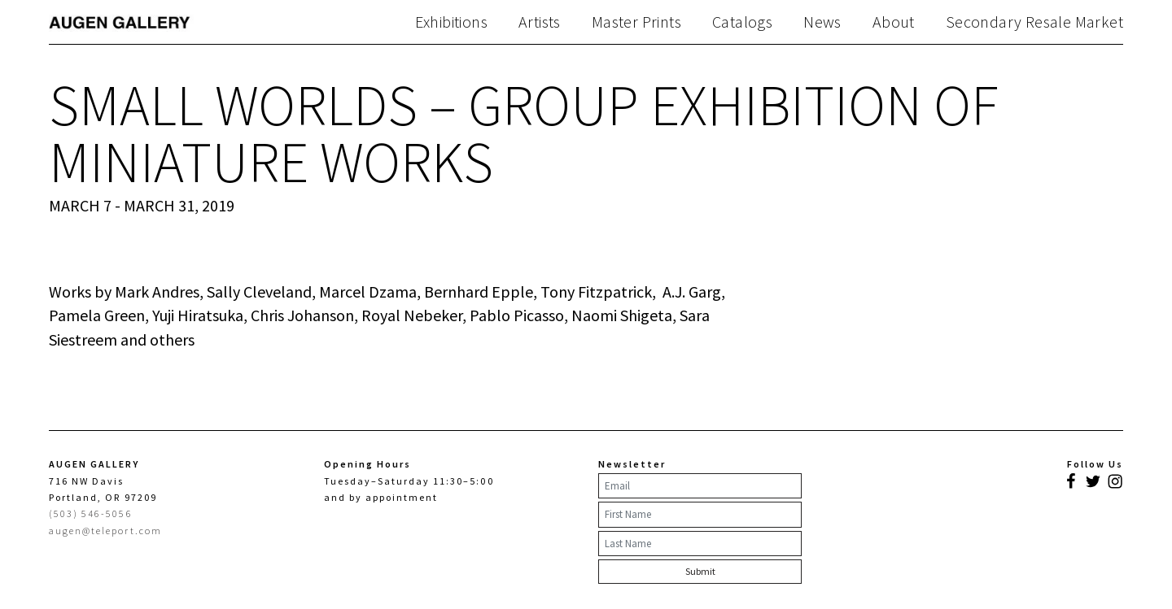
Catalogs (742, 22)
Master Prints (636, 22)
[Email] (700, 486)
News (822, 22)
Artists (539, 22)
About (893, 22)
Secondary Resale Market (1034, 22)
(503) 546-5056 (91, 513)
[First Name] (700, 515)
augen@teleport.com (105, 530)
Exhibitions (451, 22)
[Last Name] (700, 544)
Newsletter (632, 464)
